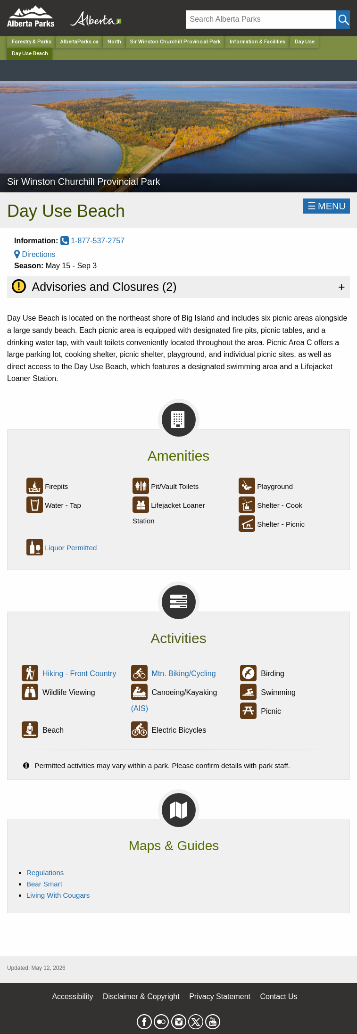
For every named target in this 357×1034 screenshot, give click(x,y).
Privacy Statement (219, 997)
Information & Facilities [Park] (257, 42)
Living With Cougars (58, 895)
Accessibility (72, 997)
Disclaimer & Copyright (141, 997)
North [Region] (114, 42)
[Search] (261, 19)
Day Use (305, 42)
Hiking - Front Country (79, 674)
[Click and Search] (343, 19)
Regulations (45, 873)
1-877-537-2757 (92, 241)
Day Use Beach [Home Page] (30, 53)
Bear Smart (44, 884)
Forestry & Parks (31, 42)
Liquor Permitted (71, 548)
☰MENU (326, 206)
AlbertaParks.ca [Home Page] (79, 42)
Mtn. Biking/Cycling (184, 674)
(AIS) (139, 708)
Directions (35, 254)
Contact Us (278, 997)
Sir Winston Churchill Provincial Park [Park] (175, 42)
